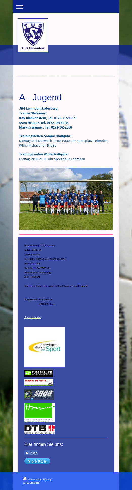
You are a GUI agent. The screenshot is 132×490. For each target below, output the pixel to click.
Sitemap (47, 479)
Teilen (31, 453)
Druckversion (32, 479)
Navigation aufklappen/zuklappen (66, 6)
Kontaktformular (32, 317)
